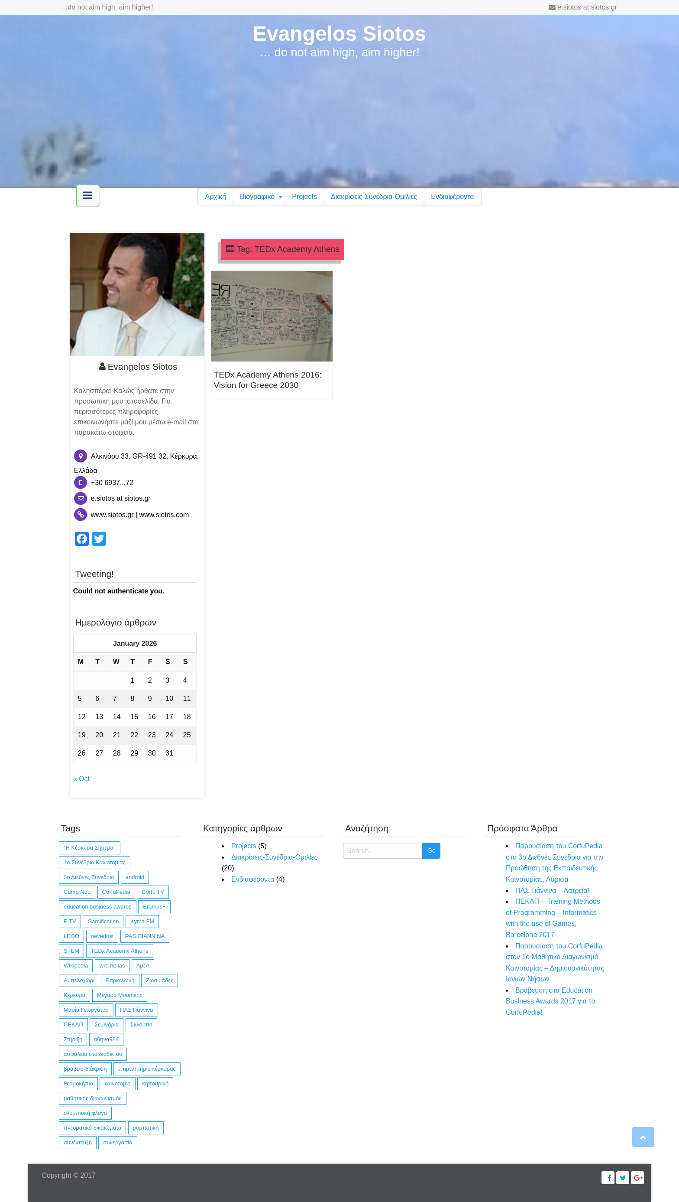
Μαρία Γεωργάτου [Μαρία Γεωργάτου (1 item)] (86, 1010)
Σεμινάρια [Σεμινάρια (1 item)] (106, 1024)
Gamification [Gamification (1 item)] (103, 921)
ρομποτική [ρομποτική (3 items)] (146, 1127)
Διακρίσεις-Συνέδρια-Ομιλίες (374, 196)
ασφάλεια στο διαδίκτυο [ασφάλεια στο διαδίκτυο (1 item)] (93, 1054)
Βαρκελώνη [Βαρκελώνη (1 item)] (120, 980)
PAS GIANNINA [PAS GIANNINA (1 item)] (145, 936)
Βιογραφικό (257, 196)
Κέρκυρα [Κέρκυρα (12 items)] (74, 995)
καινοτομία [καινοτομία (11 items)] (117, 1083)
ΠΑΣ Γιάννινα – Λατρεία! (552, 890)
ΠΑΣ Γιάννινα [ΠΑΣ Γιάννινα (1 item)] (136, 1010)
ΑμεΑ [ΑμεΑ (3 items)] (143, 965)
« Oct (81, 778)
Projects (304, 196)
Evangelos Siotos (339, 33)
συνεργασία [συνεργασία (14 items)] (117, 1142)
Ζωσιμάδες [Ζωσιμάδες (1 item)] (159, 980)
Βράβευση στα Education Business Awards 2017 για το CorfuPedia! (550, 1001)
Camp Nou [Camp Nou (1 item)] (77, 892)
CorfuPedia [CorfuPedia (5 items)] (116, 892)
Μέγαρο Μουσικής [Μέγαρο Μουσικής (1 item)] (119, 995)
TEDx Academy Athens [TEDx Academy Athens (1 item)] (120, 951)
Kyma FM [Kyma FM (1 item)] (142, 921)
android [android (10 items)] (135, 877)
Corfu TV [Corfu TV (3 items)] (153, 892)
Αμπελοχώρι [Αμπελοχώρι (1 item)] (79, 980)
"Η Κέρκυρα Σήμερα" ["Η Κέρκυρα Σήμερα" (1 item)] (90, 847)
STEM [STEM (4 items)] (71, 951)
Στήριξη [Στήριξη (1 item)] (73, 1039)
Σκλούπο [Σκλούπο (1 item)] (141, 1024)
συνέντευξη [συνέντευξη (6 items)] (78, 1142)
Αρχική (215, 196)
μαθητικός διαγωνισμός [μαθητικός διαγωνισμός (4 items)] (93, 1098)
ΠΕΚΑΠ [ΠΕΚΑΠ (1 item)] (73, 1024)
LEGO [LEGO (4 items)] (71, 936)
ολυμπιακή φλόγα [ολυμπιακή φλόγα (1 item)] (85, 1113)
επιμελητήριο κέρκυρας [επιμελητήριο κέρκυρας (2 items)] (147, 1068)
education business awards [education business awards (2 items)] (98, 906)
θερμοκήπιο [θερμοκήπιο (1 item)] (78, 1083)
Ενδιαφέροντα (452, 196)
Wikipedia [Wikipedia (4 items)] (76, 965)
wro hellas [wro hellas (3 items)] (112, 965)
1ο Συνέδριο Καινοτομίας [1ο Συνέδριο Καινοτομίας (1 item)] (95, 862)
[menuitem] (215, 197)
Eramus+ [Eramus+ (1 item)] (154, 906)
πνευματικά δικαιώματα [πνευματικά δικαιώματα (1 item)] (92, 1127)
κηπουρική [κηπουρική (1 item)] (155, 1083)
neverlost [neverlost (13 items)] (102, 936)
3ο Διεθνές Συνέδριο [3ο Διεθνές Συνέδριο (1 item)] (89, 877)
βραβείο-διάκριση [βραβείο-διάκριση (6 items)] (85, 1068)
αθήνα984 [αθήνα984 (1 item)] (106, 1039)
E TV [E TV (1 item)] (70, 921)
